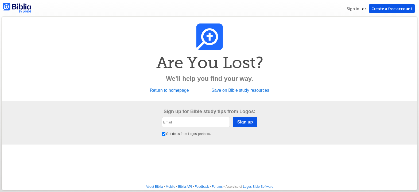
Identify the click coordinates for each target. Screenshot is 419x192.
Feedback (202, 187)
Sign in (353, 8)
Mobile (170, 187)
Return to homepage (169, 90)
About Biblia (154, 187)
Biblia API (185, 187)
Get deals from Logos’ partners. (186, 134)
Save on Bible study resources (240, 90)
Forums (217, 187)
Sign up (245, 122)
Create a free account (391, 8)
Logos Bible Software (258, 187)
